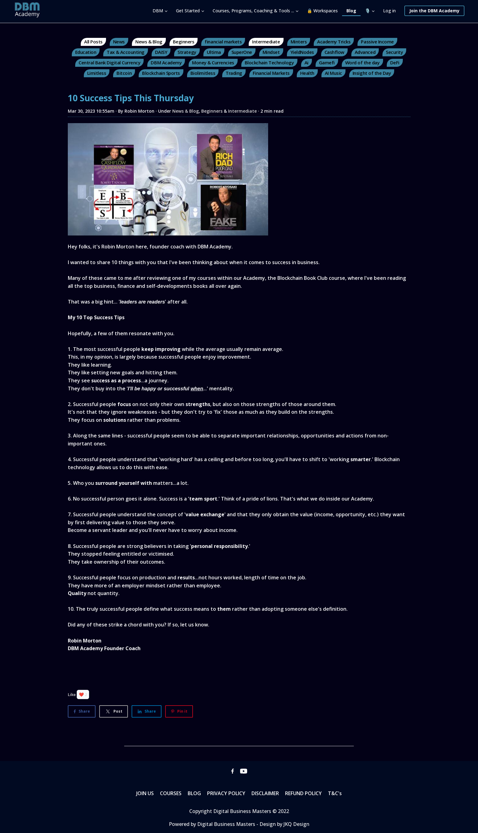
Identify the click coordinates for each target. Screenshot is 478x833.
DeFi (394, 62)
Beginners (183, 41)
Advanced (365, 52)
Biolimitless (202, 73)
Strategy (187, 52)
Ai (306, 62)
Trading (234, 73)
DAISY (161, 52)
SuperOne (241, 52)
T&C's (335, 793)
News (119, 41)
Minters (299, 41)
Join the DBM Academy (434, 11)
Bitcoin (124, 73)
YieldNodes (302, 52)
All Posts (93, 41)
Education (85, 52)
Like (72, 694)
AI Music (333, 73)
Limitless (96, 73)
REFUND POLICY (303, 793)
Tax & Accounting (125, 52)
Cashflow (334, 52)
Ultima (214, 52)
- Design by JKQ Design (282, 824)
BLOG (194, 793)
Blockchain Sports (161, 73)
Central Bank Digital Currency (109, 62)
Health (307, 73)
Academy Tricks (333, 41)
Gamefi (327, 62)
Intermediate (266, 41)
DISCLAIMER (265, 793)
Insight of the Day (372, 73)
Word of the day (362, 62)
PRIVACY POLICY (226, 793)
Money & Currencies (213, 62)
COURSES (171, 793)
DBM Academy (166, 62)
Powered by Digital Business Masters (212, 824)
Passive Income (377, 41)
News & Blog (148, 41)
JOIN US (145, 793)
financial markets (223, 41)
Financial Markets (271, 73)
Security (394, 52)
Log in (389, 11)
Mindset (271, 52)
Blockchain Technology (269, 62)
